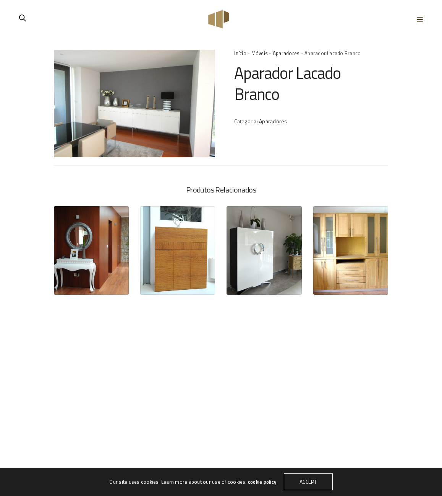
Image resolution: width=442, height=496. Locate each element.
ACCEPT (308, 482)
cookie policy (262, 482)
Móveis (259, 53)
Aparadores (286, 53)
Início (240, 53)
